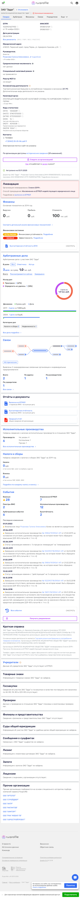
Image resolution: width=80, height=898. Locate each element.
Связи (7, 340)
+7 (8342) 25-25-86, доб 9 (16, 141)
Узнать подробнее (39, 887)
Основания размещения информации (14, 860)
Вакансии (44, 844)
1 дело (16, 315)
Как (27, 164)
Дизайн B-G (44, 860)
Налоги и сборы (11, 326)
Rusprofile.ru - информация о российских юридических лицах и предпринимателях (40, 3)
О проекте (6, 844)
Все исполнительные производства (18, 446)
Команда (6, 850)
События (8, 492)
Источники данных (10, 847)
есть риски (10, 234)
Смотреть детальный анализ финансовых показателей (27, 225)
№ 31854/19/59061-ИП (51, 533)
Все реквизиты (9, 39)
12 (41, 507)
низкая (10, 238)
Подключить (70, 894)
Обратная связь (47, 847)
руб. (6, 466)
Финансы (9, 201)
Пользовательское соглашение (12, 857)
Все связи (7, 389)
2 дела (17, 308)
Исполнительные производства (23, 429)
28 (8, 500)
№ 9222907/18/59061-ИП (53, 551)
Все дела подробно (11, 333)
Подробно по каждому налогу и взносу (20, 485)
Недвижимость (29, 326)
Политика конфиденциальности (51, 857)
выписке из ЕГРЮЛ (22, 195)
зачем (44, 164)
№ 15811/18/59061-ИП (51, 592)
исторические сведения (37, 153)
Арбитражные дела (15, 255)
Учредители (11, 662)
